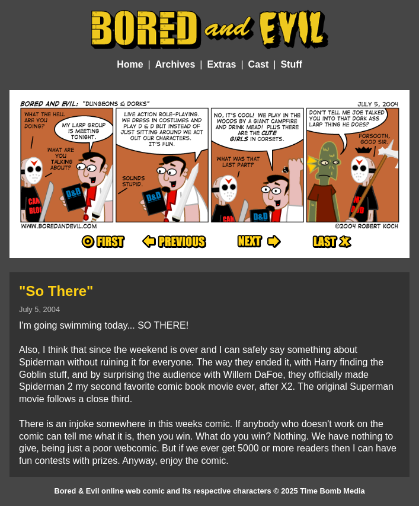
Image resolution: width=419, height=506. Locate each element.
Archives (175, 64)
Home (130, 64)
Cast (258, 64)
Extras (221, 64)
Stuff (291, 64)
